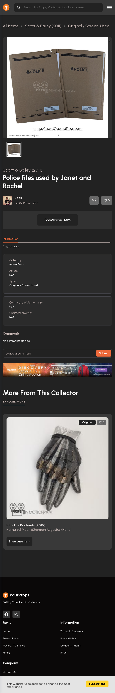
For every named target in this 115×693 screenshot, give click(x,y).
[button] (57, 135)
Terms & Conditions (72, 631)
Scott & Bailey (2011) (22, 170)
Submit (103, 353)
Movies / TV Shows (14, 645)
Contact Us (9, 672)
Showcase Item (58, 220)
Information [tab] (10, 239)
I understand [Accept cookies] (97, 684)
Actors (6, 652)
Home (6, 631)
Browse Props (10, 638)
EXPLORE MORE (14, 401)
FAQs (63, 652)
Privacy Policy (68, 638)
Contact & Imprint (70, 645)
